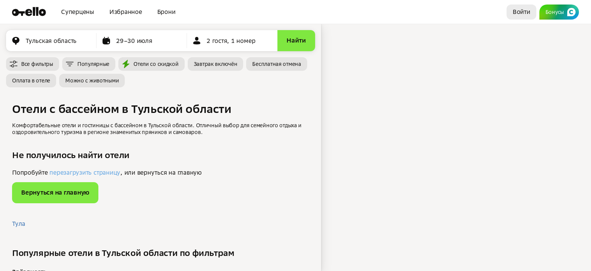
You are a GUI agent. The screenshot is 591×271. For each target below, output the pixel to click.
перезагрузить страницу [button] (84, 172)
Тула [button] (18, 223)
